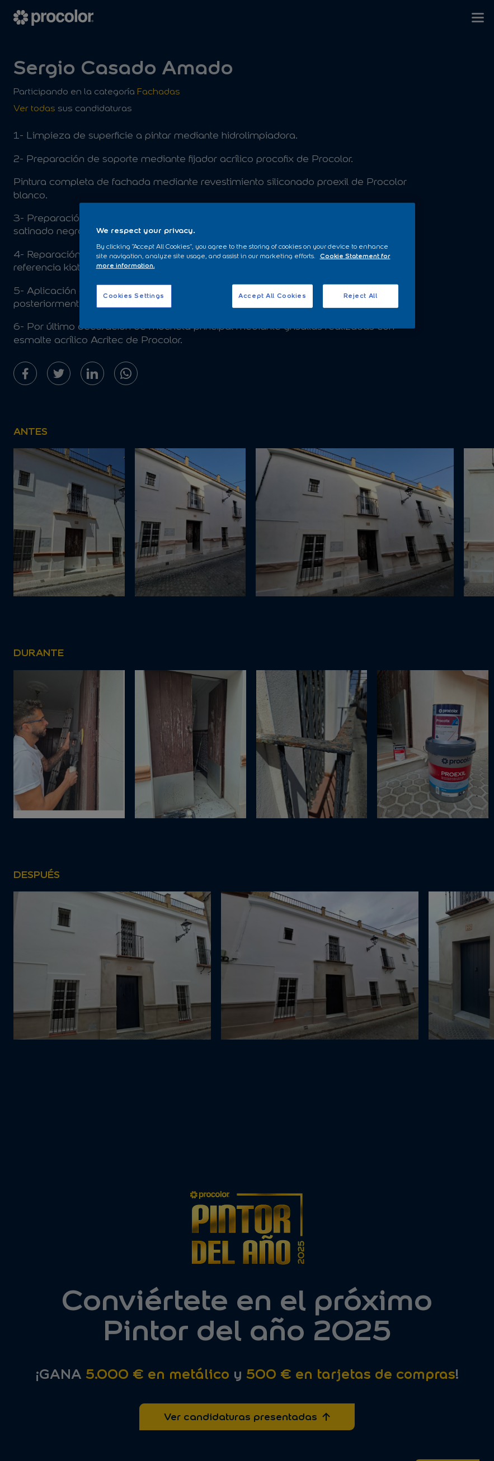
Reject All (361, 296)
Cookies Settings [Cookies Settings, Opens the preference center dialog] (133, 296)
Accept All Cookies (272, 296)
